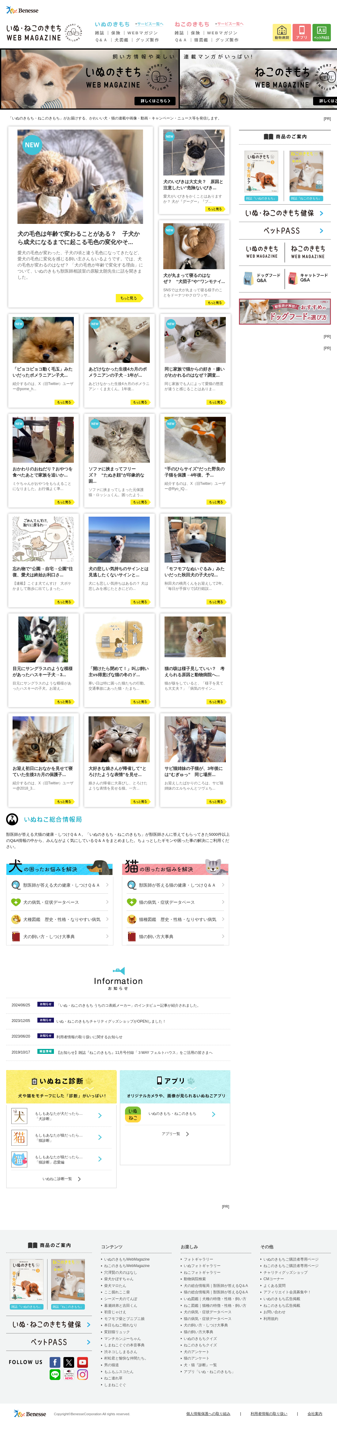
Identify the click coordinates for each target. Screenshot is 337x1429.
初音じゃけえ (115, 1312)
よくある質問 (274, 1286)
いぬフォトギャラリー (202, 1266)
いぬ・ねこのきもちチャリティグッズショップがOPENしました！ (111, 1021)
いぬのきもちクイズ (200, 1339)
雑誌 (99, 33)
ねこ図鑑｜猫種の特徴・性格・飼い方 (215, 1305)
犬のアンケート (197, 1352)
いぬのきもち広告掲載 (281, 1299)
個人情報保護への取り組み (208, 1414)
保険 (116, 33)
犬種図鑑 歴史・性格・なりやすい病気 (61, 919)
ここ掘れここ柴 (117, 1292)
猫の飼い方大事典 (156, 936)
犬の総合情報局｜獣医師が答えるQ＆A (216, 1286)
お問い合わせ (274, 1312)
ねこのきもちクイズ (200, 1345)
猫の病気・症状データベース (167, 902)
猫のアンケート (197, 1358)
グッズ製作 (148, 40)
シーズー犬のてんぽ (120, 1299)
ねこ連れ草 (113, 1378)
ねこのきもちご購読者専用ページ (291, 1266)
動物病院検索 (195, 1279)
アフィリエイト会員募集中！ (287, 1292)
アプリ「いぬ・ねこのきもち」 (209, 1372)
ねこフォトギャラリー (202, 1272)
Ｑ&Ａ (101, 40)
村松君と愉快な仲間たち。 (126, 1358)
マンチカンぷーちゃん (122, 1339)
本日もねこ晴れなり (120, 1325)
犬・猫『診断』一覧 (200, 1365)
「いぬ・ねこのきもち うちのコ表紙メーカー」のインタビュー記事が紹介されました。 (128, 1005)
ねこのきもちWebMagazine (127, 1266)
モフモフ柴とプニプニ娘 (124, 1319)
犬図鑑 (122, 40)
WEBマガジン (142, 33)
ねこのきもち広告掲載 (281, 1305)
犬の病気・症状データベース (51, 902)
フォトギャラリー (198, 1259)
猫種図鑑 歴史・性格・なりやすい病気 (177, 919)
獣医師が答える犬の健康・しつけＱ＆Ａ (61, 885)
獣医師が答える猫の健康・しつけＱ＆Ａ (177, 885)
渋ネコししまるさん (120, 1352)
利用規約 (270, 1319)
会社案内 (315, 1414)
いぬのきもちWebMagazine (127, 1259)
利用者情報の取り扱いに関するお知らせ (89, 1037)
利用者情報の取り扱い (269, 1414)
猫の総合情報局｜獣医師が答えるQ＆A (216, 1292)
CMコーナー (273, 1279)
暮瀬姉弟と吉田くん (120, 1305)
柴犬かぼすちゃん (119, 1279)
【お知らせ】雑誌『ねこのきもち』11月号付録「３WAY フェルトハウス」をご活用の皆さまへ (134, 1052)
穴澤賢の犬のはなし (120, 1272)
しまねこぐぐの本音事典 (124, 1345)
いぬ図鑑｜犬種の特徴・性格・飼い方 (215, 1299)
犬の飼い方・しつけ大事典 (49, 936)
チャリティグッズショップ (285, 1272)
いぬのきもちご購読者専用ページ (291, 1259)
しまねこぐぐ (115, 1385)
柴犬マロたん (115, 1286)
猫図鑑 (201, 40)
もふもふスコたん (119, 1372)
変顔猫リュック (117, 1332)
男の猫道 (111, 1365)
